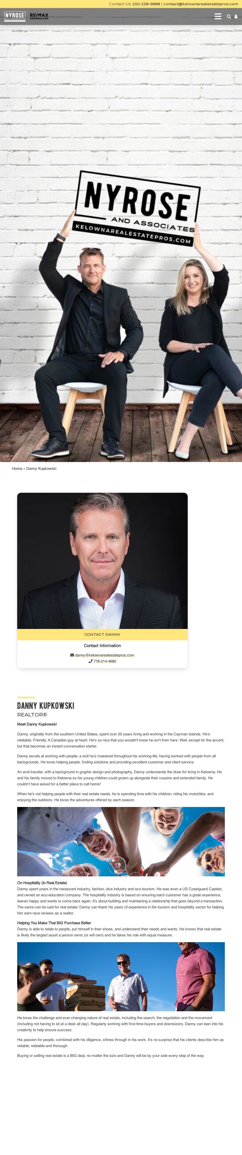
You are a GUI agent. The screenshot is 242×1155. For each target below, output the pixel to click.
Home (17, 469)
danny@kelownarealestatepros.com (104, 655)
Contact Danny (102, 634)
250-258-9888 (146, 4)
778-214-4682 (104, 661)
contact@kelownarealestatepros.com (200, 4)
